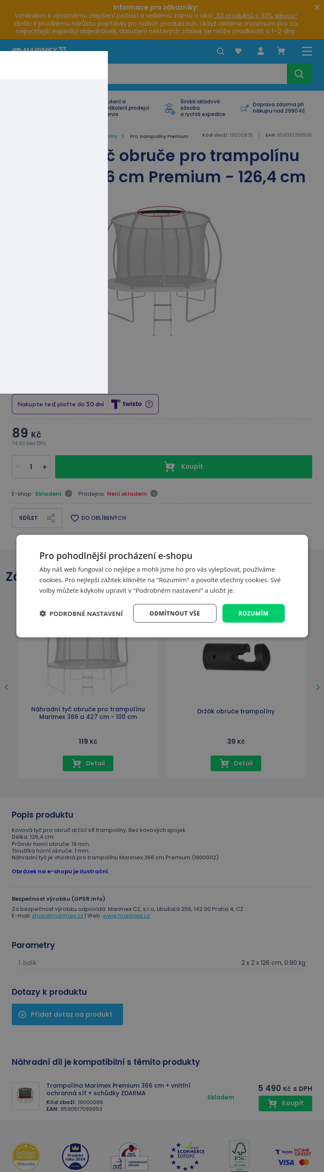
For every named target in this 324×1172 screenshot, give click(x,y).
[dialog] (162, 586)
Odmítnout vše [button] (173, 613)
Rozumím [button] (253, 613)
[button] (81, 613)
